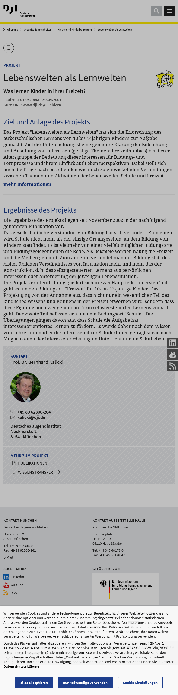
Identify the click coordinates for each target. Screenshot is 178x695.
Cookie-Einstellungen (140, 683)
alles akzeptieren (34, 683)
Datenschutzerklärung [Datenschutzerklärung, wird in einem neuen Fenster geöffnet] (21, 666)
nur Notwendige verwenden (85, 683)
